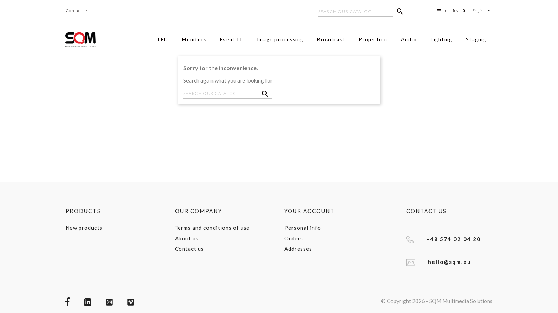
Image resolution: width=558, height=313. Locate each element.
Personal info (302, 227)
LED (163, 39)
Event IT (231, 39)
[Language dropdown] (482, 10)
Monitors (194, 39)
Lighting (441, 39)
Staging (476, 39)
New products (83, 227)
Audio (409, 39)
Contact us (76, 10)
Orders (293, 238)
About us (187, 238)
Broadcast (331, 39)
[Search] (355, 12)
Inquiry (451, 10)
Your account (309, 211)
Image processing (280, 39)
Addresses (298, 248)
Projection (373, 39)
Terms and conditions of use (212, 227)
